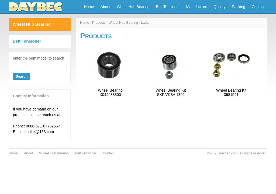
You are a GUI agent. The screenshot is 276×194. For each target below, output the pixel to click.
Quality (220, 7)
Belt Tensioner (168, 7)
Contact (258, 7)
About (106, 7)
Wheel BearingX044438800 (110, 92)
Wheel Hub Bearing (133, 7)
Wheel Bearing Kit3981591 (231, 92)
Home (89, 7)
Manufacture (196, 7)
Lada (145, 23)
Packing (238, 7)
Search (21, 76)
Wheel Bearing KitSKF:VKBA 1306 (171, 92)
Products (99, 23)
